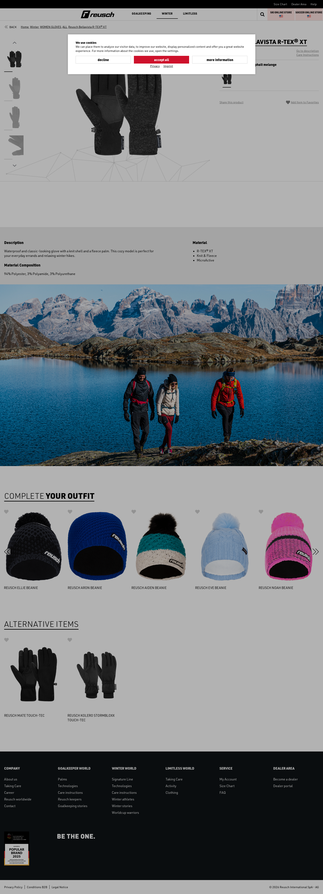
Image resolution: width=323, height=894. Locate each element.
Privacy (155, 66)
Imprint (168, 66)
